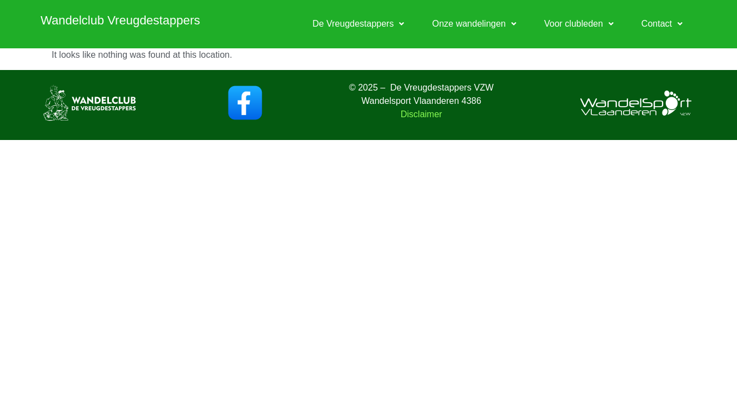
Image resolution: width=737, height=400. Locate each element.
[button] (358, 24)
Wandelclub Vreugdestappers (120, 20)
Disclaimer (421, 114)
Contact (662, 23)
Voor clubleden (579, 23)
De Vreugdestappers (358, 23)
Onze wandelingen (474, 23)
